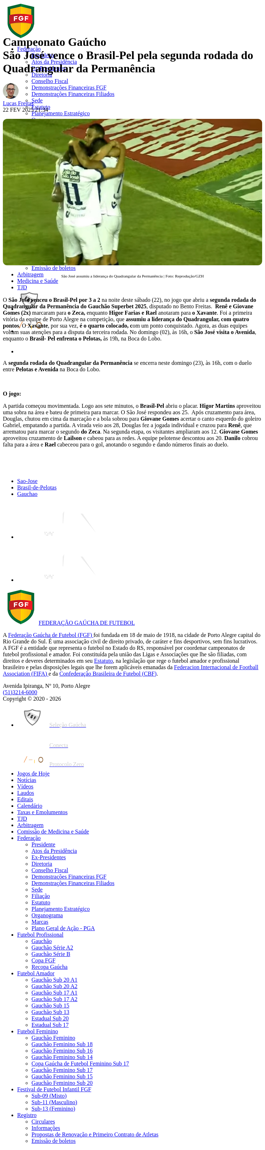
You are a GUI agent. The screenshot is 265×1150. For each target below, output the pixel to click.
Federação (29, 49)
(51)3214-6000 (20, 692)
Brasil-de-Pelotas (37, 487)
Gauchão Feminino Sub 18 (62, 1044)
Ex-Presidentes (48, 68)
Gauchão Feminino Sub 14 (62, 1057)
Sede (37, 100)
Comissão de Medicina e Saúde (53, 831)
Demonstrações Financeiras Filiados (72, 94)
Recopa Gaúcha (49, 967)
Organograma (47, 915)
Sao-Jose (27, 481)
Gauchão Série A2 (52, 947)
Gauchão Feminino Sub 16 (62, 1051)
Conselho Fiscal (49, 81)
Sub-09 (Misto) (49, 1096)
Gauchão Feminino (53, 1038)
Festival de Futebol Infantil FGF (54, 1089)
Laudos (25, 793)
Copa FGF (43, 960)
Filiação (40, 896)
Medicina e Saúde (37, 281)
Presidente (43, 55)
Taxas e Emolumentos (42, 812)
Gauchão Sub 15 (50, 1005)
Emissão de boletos (53, 268)
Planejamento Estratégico (60, 113)
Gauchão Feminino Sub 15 (62, 1076)
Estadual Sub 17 (50, 1025)
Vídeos (25, 786)
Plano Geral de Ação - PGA (63, 928)
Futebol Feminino (37, 1031)
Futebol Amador (35, 973)
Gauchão (41, 941)
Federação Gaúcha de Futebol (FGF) (51, 635)
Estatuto (40, 107)
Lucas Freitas (18, 103)
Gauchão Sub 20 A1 (54, 980)
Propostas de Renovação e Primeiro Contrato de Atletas (94, 1134)
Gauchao (27, 494)
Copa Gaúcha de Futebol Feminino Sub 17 (80, 1063)
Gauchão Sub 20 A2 (54, 986)
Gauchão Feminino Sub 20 (62, 1083)
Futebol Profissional (40, 935)
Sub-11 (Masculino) (54, 1102)
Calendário (29, 806)
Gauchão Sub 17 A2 (54, 999)
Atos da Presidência (54, 62)
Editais (25, 799)
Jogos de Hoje (33, 773)
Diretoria (41, 75)
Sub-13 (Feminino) (53, 1109)
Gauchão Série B (50, 954)
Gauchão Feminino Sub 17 (62, 1070)
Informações (45, 1128)
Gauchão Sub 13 (50, 1012)
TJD (22, 287)
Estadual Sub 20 (50, 1018)
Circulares (43, 1121)
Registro (26, 1115)
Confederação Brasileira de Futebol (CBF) (108, 674)
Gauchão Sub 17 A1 (54, 993)
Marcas (39, 922)
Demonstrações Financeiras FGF (69, 87)
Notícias (26, 780)
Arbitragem (30, 274)
